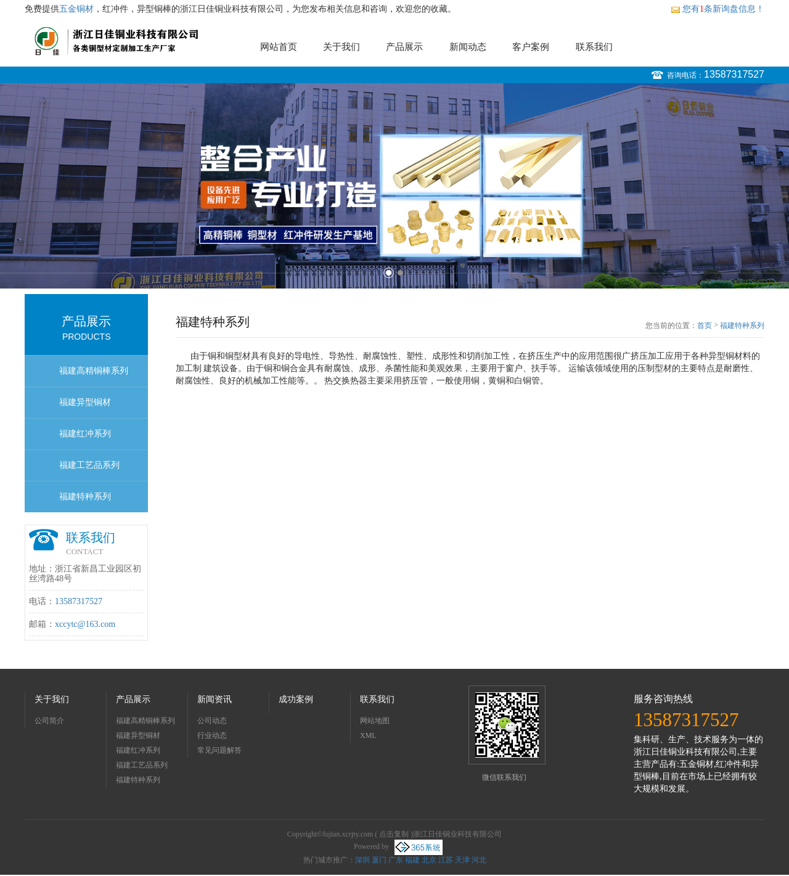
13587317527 (734, 74)
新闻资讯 (214, 699)
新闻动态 (467, 47)
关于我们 (341, 47)
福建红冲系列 (85, 433)
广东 (395, 860)
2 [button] (400, 273)
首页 (704, 325)
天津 (462, 860)
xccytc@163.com (85, 624)
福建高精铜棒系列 (93, 370)
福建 (412, 860)
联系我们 (594, 47)
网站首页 (278, 47)
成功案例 (296, 699)
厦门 (379, 860)
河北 (479, 860)
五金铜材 (76, 9)
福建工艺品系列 (89, 465)
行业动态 (212, 735)
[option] (394, 186)
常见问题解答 (219, 750)
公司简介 (49, 720)
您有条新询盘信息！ (717, 9)
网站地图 (375, 720)
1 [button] (388, 273)
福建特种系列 (85, 496)
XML (368, 735)
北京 (429, 860)
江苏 (445, 860)
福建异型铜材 (85, 402)
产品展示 (404, 47)
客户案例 (530, 47)
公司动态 (212, 720)
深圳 (362, 860)
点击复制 (394, 834)
